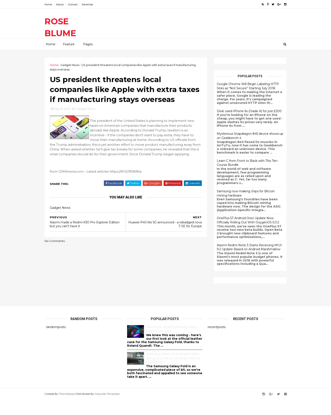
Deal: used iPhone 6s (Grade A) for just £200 (247, 111)
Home (50, 4)
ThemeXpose (68, 409)
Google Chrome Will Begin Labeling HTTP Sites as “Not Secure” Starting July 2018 (246, 86)
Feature (69, 44)
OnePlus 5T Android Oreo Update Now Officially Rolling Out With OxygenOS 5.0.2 (246, 220)
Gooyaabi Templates (108, 409)
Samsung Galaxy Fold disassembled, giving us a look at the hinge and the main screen (173, 374)
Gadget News (71, 65)
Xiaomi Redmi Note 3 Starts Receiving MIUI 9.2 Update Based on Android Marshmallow (247, 247)
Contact (74, 4)
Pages (88, 44)
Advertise (89, 4)
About (61, 4)
